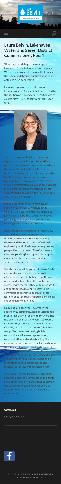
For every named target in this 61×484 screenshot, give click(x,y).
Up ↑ (41, 477)
